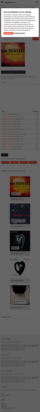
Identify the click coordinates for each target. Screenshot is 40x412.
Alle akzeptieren (8, 33)
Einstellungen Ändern (19, 33)
